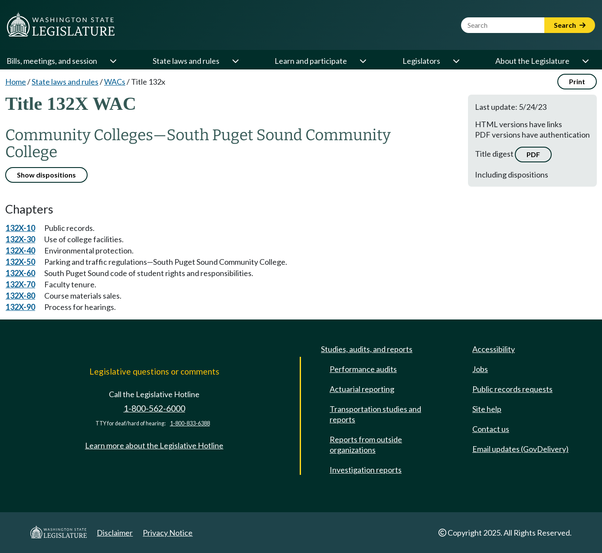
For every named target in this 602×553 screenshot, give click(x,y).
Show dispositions (46, 175)
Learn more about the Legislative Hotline (154, 445)
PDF (533, 154)
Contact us (490, 429)
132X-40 (20, 250)
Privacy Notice (168, 532)
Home (15, 81)
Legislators (421, 61)
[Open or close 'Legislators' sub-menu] (456, 60)
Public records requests (512, 389)
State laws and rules (186, 61)
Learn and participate (311, 61)
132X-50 (20, 262)
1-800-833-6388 (190, 423)
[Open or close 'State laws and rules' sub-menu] (235, 60)
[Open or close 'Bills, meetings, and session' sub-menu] (113, 60)
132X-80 (20, 295)
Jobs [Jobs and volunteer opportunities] (480, 369)
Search (570, 25)
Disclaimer (115, 532)
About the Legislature (532, 61)
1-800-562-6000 (154, 408)
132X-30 (20, 239)
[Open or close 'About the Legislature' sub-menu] (585, 60)
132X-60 (20, 273)
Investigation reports (366, 469)
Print (577, 81)
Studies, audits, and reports (366, 349)
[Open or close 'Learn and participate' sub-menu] (362, 60)
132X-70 (20, 284)
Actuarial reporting (362, 389)
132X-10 (20, 228)
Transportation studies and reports (375, 414)
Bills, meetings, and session (52, 61)
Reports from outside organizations (366, 444)
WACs (114, 81)
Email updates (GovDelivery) (520, 449)
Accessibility (493, 349)
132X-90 (20, 307)
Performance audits (363, 369)
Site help (486, 409)
